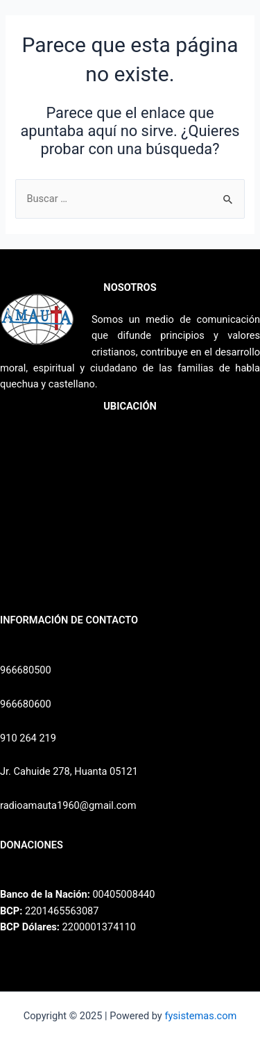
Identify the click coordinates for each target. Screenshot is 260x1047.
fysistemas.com (200, 1016)
